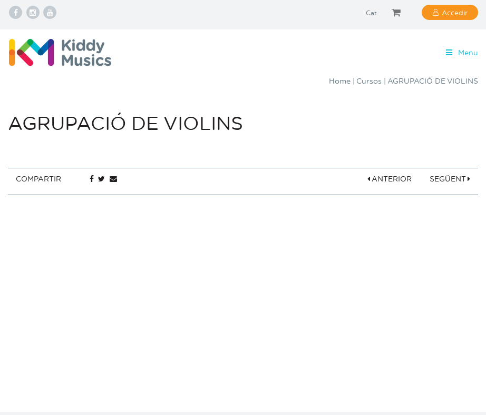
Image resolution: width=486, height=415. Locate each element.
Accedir (455, 12)
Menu (461, 52)
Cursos (369, 81)
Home (340, 81)
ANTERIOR (389, 179)
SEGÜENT (450, 179)
